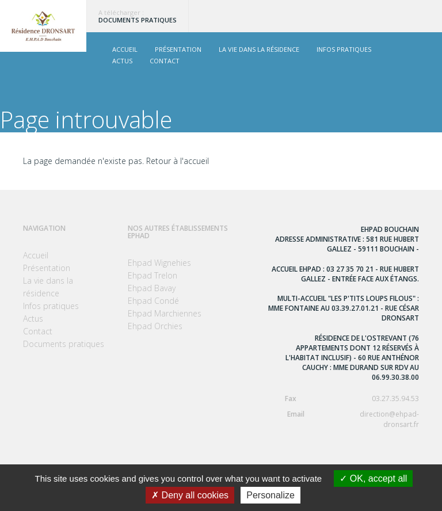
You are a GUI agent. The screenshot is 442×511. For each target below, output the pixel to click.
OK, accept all (373, 478)
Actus (122, 60)
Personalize (270, 495)
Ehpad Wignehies (159, 262)
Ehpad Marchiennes (164, 313)
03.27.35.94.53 (343, 398)
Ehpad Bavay (152, 288)
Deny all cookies (189, 495)
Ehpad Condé (153, 300)
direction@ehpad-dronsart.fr (343, 419)
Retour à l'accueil (177, 160)
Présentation (178, 49)
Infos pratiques (344, 49)
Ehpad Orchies (155, 326)
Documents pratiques (137, 20)
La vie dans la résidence (259, 49)
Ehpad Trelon (152, 275)
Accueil (125, 49)
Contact (165, 60)
